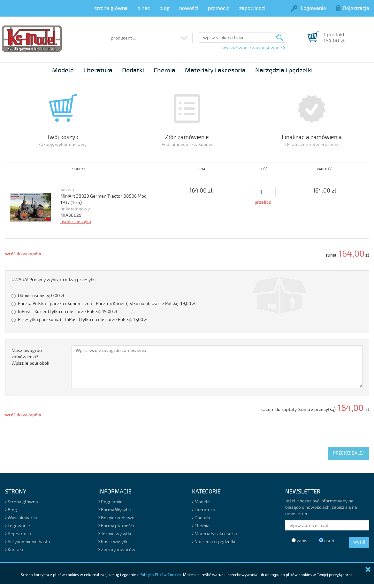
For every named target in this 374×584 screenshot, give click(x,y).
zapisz (300, 541)
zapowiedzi (252, 8)
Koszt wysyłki (113, 541)
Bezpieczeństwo (116, 518)
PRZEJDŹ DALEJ (348, 453)
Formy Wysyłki (114, 510)
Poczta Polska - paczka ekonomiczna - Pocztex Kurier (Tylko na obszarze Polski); (103, 303)
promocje (219, 8)
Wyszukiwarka (21, 518)
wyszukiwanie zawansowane (253, 48)
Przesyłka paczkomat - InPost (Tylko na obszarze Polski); (79, 319)
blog (164, 8)
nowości (188, 8)
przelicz (263, 202)
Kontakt (14, 549)
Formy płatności (116, 526)
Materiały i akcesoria (215, 70)
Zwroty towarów (116, 549)
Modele (63, 70)
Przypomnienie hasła (27, 541)
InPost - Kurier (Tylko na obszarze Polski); (64, 311)
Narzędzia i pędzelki (284, 70)
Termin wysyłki (114, 534)
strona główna (111, 8)
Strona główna (21, 502)
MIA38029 (70, 215)
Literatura (97, 70)
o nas (143, 8)
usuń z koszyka (75, 221)
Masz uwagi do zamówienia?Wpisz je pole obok (30, 357)
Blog (11, 510)
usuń (326, 541)
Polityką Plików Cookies (160, 575)
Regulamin (110, 502)
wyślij (359, 542)
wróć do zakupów (23, 254)
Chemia (164, 70)
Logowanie (308, 8)
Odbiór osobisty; (38, 295)
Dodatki (133, 70)
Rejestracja (352, 8)
